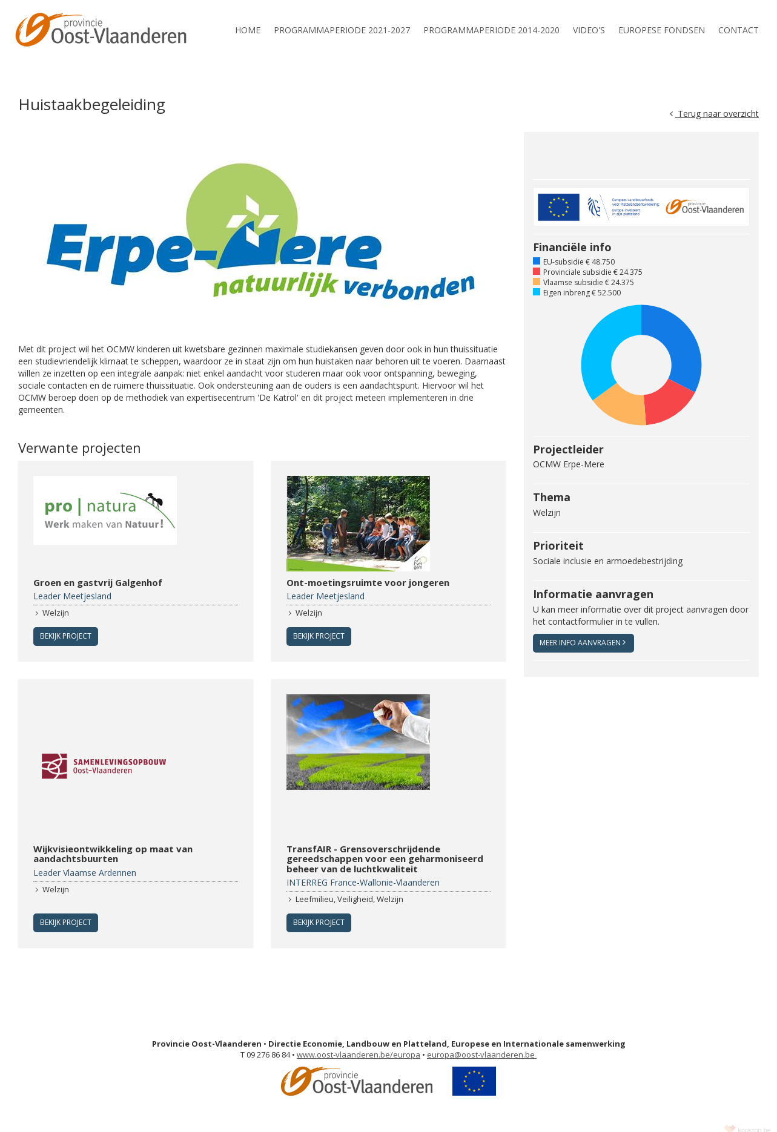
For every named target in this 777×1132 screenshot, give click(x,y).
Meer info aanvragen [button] (583, 642)
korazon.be (754, 1120)
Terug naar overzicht (714, 113)
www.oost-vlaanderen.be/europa (358, 1044)
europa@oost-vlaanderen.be (482, 1044)
